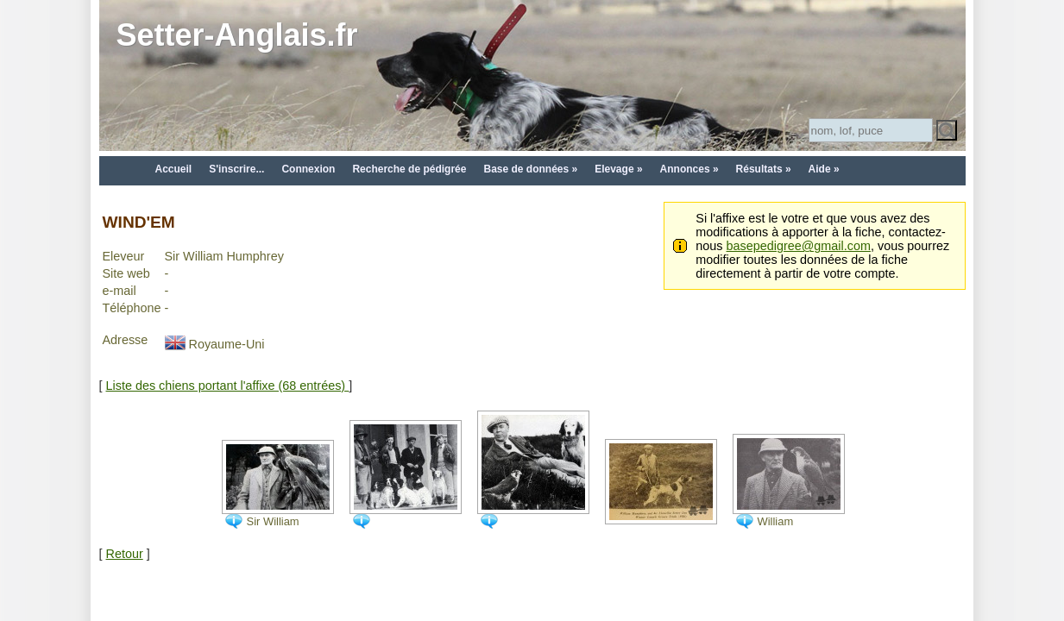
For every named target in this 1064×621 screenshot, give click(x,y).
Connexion (308, 169)
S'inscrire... (236, 169)
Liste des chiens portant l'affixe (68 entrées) (227, 385)
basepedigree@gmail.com (799, 246)
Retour (124, 554)
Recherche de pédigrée (409, 169)
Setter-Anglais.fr (237, 35)
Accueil (173, 169)
